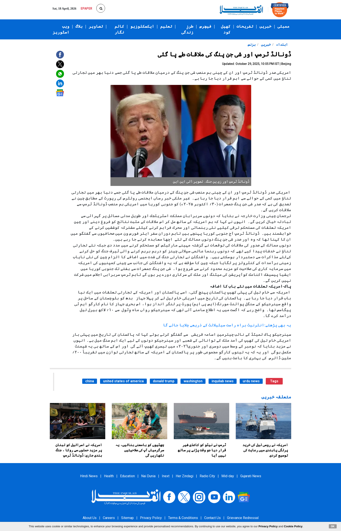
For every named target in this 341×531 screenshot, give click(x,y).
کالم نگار (119, 29)
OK (333, 526)
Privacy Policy (151, 518)
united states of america (123, 381)
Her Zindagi (184, 476)
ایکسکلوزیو (142, 26)
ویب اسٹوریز (61, 29)
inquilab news (223, 381)
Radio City (207, 476)
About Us (90, 518)
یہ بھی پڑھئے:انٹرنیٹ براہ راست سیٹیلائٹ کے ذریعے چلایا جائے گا (227, 325)
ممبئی (283, 26)
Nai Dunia (148, 476)
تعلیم (166, 26)
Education (127, 476)
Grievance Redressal (243, 518)
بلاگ (79, 26)
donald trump (163, 381)
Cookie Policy (293, 526)
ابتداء (281, 44)
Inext (165, 476)
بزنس (252, 44)
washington (193, 381)
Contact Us (212, 518)
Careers (109, 518)
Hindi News (89, 476)
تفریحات (245, 26)
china (89, 381)
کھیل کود (226, 29)
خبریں (265, 26)
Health (109, 476)
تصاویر (96, 26)
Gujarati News (250, 476)
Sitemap (127, 518)
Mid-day (227, 476)
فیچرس (205, 26)
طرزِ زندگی (187, 29)
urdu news (251, 381)
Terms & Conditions (183, 518)
